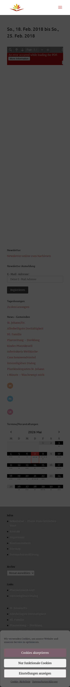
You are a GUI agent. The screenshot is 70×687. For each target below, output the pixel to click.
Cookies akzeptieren (35, 653)
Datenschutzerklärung (45, 681)
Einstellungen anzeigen (35, 673)
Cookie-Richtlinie (20, 681)
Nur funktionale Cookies (35, 663)
